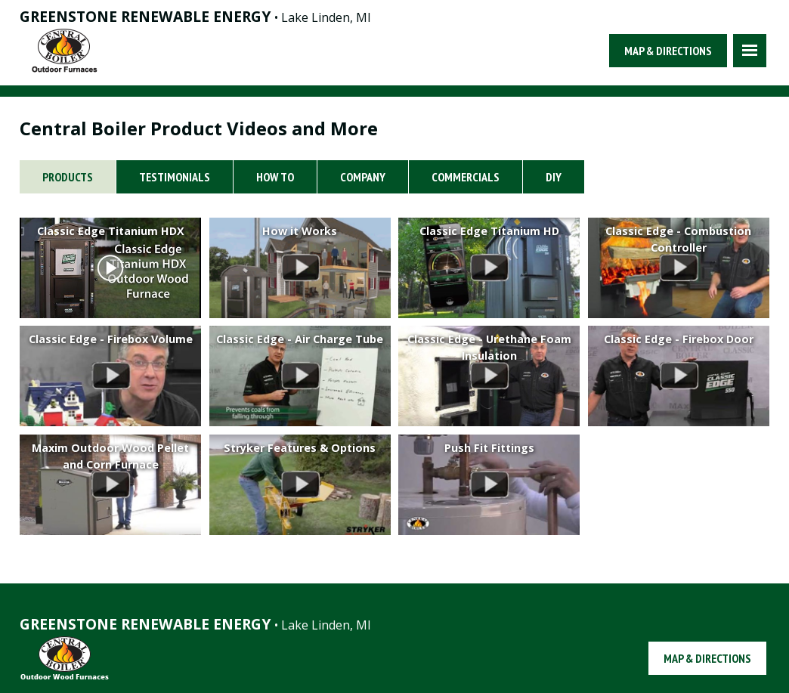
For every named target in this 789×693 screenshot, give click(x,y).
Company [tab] (362, 176)
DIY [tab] (554, 176)
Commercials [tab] (466, 176)
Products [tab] (67, 176)
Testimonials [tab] (174, 176)
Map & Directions (668, 50)
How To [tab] (275, 176)
